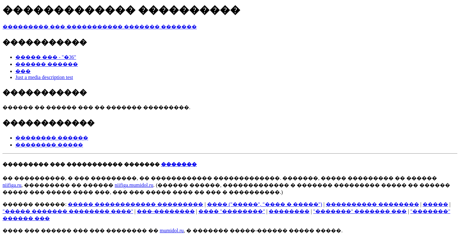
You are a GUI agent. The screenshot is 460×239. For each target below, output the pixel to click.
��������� (26, 164)
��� (23, 71)
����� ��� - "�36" (45, 57)
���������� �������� (372, 204)
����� (435, 204)
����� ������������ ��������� (135, 204)
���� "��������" (231, 211)
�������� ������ (51, 137)
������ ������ (46, 64)
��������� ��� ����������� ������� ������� (100, 26)
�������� (289, 211)
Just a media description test (44, 77)
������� (179, 164)
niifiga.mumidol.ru (134, 185)
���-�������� (166, 211)
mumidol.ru (172, 230)
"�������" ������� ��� (360, 211)
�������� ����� (49, 144)
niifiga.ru (12, 185)
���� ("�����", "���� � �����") (264, 204)
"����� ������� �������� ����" (68, 211)
